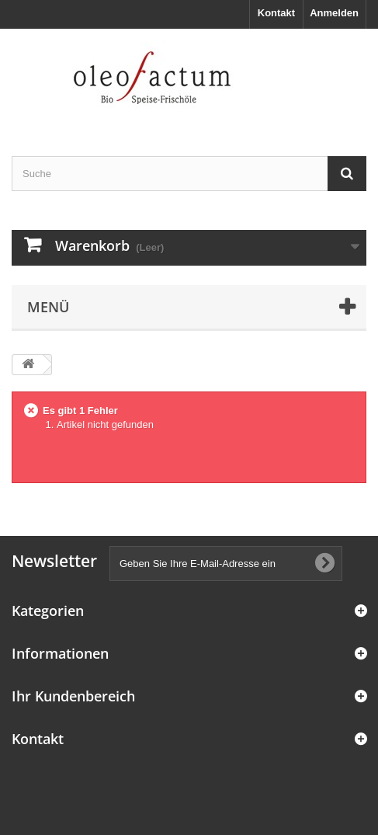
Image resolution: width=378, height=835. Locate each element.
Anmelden (334, 13)
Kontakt (276, 13)
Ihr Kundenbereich (73, 696)
